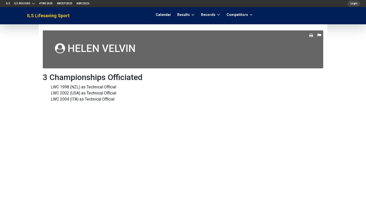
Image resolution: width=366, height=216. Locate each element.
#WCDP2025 (64, 3)
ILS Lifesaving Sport (48, 15)
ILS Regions (24, 3)
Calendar (163, 15)
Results (186, 15)
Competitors (240, 15)
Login (354, 3)
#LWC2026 (82, 3)
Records (210, 15)
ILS (8, 3)
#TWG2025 (46, 3)
